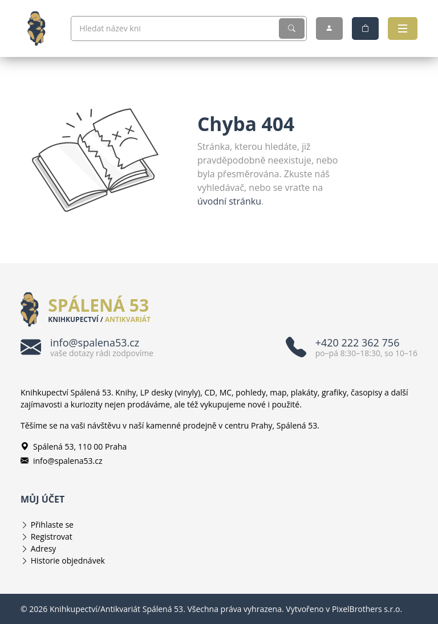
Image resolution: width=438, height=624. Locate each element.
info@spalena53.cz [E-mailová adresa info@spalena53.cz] (62, 460)
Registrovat (51, 536)
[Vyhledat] (292, 28)
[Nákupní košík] (365, 28)
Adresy (43, 548)
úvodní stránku (229, 201)
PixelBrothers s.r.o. (367, 608)
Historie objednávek (68, 560)
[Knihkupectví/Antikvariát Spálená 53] (41, 28)
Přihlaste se (52, 524)
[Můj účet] (329, 28)
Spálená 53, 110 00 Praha (74, 446)
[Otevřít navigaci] (402, 28)
